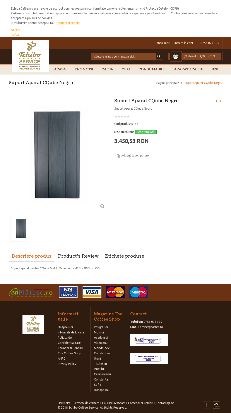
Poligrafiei (101, 327)
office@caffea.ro (151, 327)
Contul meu (162, 43)
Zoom (102, 206)
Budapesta (101, 390)
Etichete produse (124, 256)
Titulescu (100, 363)
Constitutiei (102, 353)
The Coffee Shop (69, 353)
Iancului (99, 369)
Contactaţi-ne (165, 403)
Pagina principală (167, 83)
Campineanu (102, 374)
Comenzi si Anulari (140, 403)
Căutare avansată (113, 403)
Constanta (101, 379)
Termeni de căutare (86, 403)
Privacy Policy (67, 363)
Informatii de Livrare (71, 332)
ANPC (61, 358)
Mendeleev (102, 348)
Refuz (15, 34)
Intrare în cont (184, 43)
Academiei (101, 337)
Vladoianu (101, 343)
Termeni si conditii (68, 23)
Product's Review (78, 256)
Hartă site (64, 403)
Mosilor (99, 332)
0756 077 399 (153, 321)
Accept (16, 30)
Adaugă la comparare (135, 155)
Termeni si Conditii (70, 348)
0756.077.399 (209, 43)
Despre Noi (65, 327)
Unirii (97, 358)
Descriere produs (31, 256)
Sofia (97, 384)
